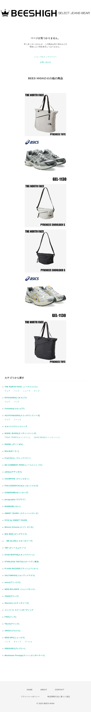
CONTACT (59, 690)
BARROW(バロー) (13, 506)
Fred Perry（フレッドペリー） (18, 458)
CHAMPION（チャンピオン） (17, 479)
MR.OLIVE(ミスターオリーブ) (18, 541)
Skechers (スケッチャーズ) (17, 603)
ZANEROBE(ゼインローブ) (16, 493)
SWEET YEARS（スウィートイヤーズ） (22, 513)
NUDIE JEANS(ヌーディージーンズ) (20, 433)
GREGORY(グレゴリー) (15, 649)
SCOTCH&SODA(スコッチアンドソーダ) (22, 416)
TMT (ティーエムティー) (15, 548)
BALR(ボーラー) (12, 451)
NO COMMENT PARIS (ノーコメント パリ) (23, 465)
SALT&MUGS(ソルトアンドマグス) (20, 575)
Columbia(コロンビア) (15, 409)
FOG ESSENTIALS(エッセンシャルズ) (21, 486)
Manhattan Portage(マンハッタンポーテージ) (25, 655)
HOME (29, 690)
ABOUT (43, 690)
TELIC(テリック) (12, 624)
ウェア (7, 391)
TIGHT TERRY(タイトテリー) (17, 437)
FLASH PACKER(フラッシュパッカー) (21, 569)
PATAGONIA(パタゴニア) (16, 398)
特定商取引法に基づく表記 (59, 697)
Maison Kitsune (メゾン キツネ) (19, 527)
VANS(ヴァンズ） (12, 596)
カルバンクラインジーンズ (16, 426)
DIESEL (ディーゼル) (14, 444)
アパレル (28, 642)
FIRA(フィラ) (10, 617)
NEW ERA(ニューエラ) (15, 638)
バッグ (16, 391)
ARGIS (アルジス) (12, 631)
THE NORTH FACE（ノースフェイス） (22, 387)
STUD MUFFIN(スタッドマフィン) (19, 555)
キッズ (37, 391)
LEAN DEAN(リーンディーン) (47, 437)
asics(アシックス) (13, 582)
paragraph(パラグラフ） (15, 500)
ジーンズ (17, 420)
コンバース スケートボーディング (19, 610)
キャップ (17, 642)
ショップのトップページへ (45, 57)
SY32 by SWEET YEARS (16, 520)
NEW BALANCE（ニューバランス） (20, 589)
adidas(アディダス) (13, 472)
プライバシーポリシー (30, 697)
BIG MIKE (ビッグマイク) (16, 534)
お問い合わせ (45, 62)
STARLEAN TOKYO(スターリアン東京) (22, 562)
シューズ (26, 391)
